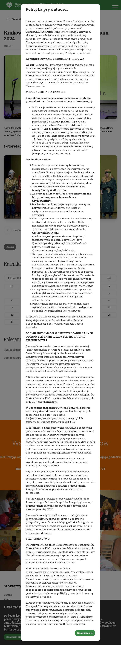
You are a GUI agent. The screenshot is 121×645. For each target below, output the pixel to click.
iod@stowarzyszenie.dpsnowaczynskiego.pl (52, 418)
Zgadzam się (85, 632)
